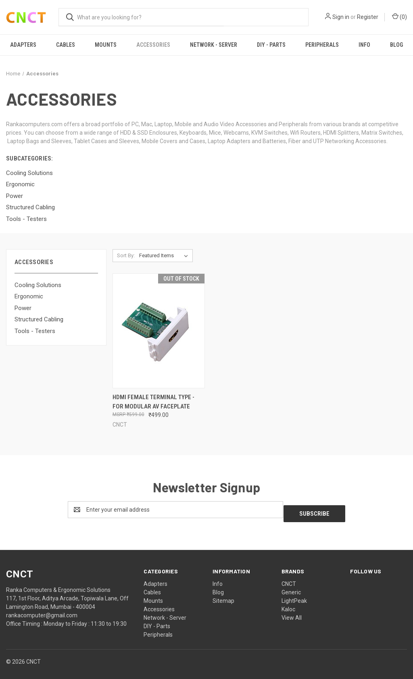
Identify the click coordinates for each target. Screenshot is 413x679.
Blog (396, 45)
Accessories (153, 45)
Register (367, 17)
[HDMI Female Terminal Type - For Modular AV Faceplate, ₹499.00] (158, 331)
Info (364, 45)
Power (23, 308)
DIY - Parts (271, 45)
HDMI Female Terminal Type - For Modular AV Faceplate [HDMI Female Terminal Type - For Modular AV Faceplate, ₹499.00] (153, 402)
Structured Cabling (39, 319)
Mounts (106, 45)
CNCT (289, 580)
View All (292, 613)
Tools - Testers (35, 331)
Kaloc (288, 605)
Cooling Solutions (38, 285)
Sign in (340, 17)
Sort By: (126, 255)
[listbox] (165, 256)
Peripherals (322, 45)
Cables (65, 45)
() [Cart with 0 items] (399, 16)
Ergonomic (29, 296)
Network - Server (213, 45)
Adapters (23, 45)
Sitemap (223, 597)
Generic (291, 588)
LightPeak (294, 597)
